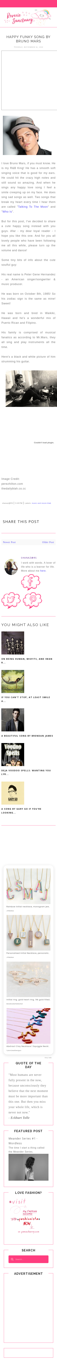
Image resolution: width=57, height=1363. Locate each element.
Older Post (48, 542)
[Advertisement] (28, 79)
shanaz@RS (29, 557)
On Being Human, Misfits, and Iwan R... (26, 660)
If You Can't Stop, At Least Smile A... (25, 699)
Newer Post (9, 542)
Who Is (7, 211)
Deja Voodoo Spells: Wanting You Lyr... (26, 772)
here (43, 570)
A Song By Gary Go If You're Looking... (21, 810)
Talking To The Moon (33, 206)
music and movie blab (41, 503)
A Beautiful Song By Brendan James (27, 735)
